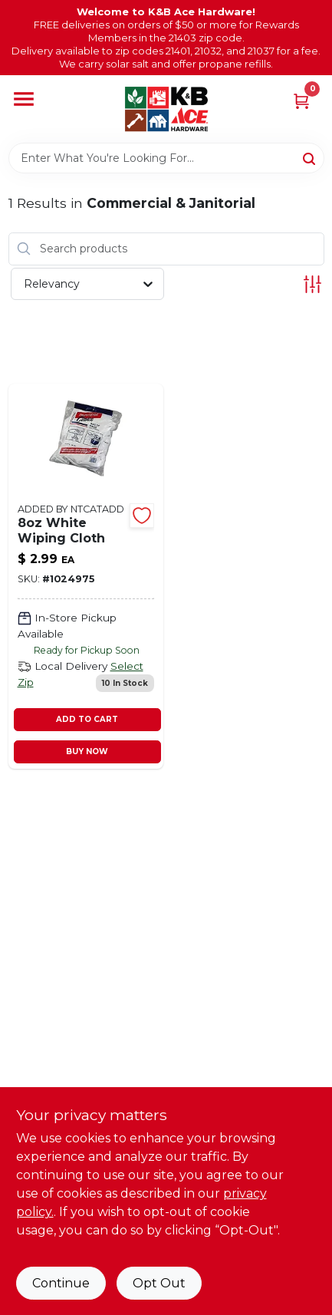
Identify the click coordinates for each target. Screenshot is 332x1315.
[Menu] (24, 100)
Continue (61, 1283)
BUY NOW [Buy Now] (87, 751)
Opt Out (159, 1283)
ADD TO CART (87, 719)
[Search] (310, 157)
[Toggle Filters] (312, 284)
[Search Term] (166, 158)
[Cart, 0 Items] (301, 100)
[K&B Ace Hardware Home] (166, 109)
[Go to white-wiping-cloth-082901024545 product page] (86, 576)
